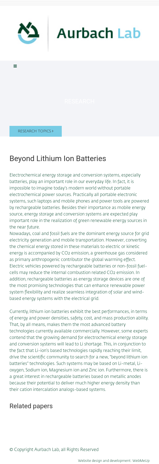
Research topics (35, 131)
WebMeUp (141, 461)
